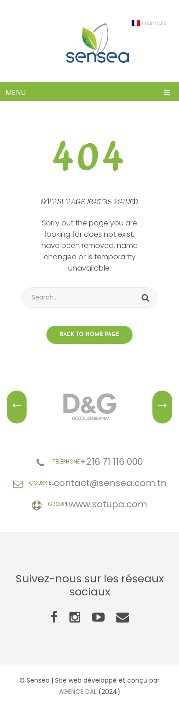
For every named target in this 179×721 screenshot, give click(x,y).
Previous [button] (17, 407)
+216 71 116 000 (111, 461)
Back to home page (89, 334)
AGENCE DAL (77, 691)
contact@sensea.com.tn (110, 483)
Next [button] (162, 407)
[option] (89, 407)
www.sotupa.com (108, 504)
